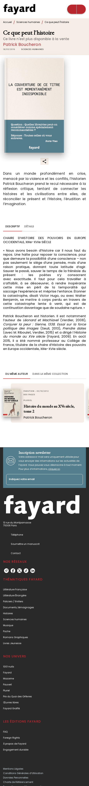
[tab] (12, 226)
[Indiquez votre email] (39, 479)
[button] (32, 49)
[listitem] (6, 570)
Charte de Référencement (18, 782)
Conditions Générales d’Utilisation (23, 773)
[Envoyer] (78, 479)
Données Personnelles (15, 777)
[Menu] (76, 9)
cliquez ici (54, 469)
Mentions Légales (13, 768)
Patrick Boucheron (22, 44)
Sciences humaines (28, 22)
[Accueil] (19, 9)
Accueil (7, 22)
